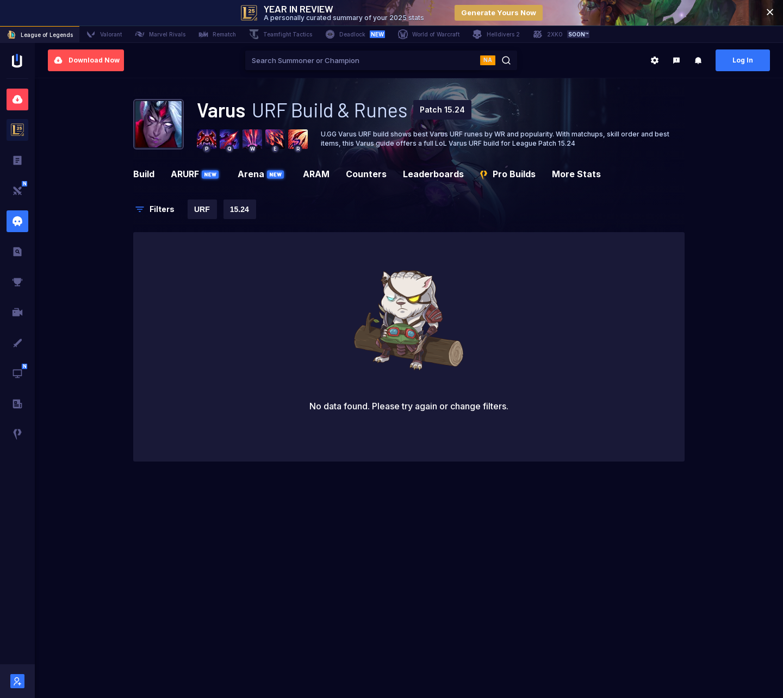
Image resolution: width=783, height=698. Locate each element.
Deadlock (355, 34)
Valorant (104, 34)
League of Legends (40, 35)
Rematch (217, 34)
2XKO (561, 34)
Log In (742, 60)
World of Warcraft (428, 34)
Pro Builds (508, 174)
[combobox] (362, 60)
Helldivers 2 (496, 34)
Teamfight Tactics (280, 34)
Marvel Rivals (160, 34)
